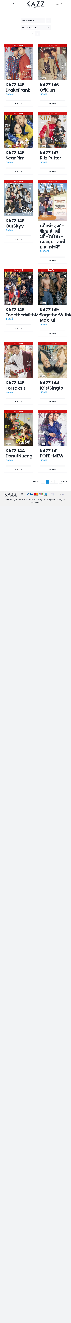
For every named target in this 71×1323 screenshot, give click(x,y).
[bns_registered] (53, 493)
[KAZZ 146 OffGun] (52, 62)
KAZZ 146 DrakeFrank (18, 87)
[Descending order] (48, 20)
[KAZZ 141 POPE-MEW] (52, 428)
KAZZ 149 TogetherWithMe (23, 312)
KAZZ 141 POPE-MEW (52, 453)
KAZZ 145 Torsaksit (15, 385)
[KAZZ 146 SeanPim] (18, 130)
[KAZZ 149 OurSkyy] (18, 198)
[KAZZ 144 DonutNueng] (18, 428)
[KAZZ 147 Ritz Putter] (52, 130)
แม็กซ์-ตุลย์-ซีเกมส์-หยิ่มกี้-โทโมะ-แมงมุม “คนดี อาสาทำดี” (52, 236)
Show (29, 28)
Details (19, 103)
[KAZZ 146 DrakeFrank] (18, 62)
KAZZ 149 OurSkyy (15, 223)
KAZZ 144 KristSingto (51, 385)
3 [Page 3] (51, 482)
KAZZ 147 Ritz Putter (50, 155)
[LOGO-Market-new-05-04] (35, 2)
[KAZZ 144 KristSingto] (52, 360)
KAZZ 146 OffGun (49, 87)
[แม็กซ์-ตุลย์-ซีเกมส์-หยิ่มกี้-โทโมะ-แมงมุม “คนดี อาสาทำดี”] (52, 200)
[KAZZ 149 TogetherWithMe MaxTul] (52, 286)
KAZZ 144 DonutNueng (19, 453)
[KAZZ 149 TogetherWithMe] (18, 286)
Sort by (28, 21)
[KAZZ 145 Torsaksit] (18, 360)
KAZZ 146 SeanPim (15, 155)
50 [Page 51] (61, 482)
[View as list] (37, 33)
